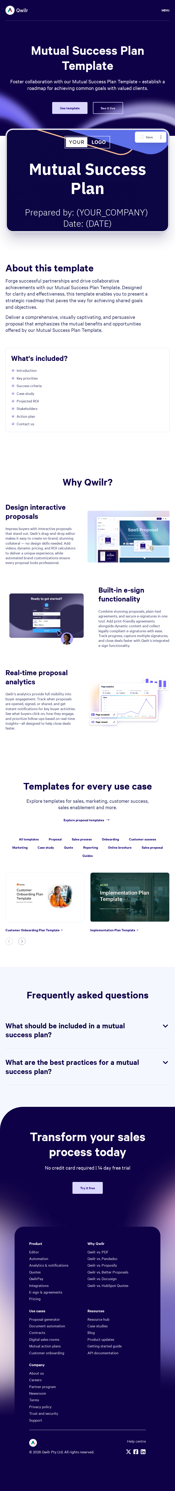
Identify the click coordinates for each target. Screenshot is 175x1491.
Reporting (90, 847)
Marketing (20, 847)
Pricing (35, 1298)
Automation (38, 1258)
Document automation (47, 1325)
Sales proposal (152, 847)
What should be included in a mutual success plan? (87, 1030)
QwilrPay (36, 1278)
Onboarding (110, 839)
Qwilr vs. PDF (98, 1251)
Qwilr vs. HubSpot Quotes (108, 1285)
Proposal (55, 839)
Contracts (37, 1332)
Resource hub (98, 1319)
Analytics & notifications (48, 1265)
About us (36, 1373)
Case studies (98, 1325)
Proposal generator (44, 1319)
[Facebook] (136, 1451)
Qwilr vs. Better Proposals (108, 1271)
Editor (34, 1251)
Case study (46, 847)
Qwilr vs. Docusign (102, 1278)
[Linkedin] (143, 1451)
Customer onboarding (46, 1352)
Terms (34, 1399)
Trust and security (43, 1413)
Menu (166, 10)
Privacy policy (40, 1406)
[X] (128, 1451)
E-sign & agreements (45, 1291)
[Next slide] (22, 941)
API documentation (103, 1352)
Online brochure (120, 847)
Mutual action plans (45, 1345)
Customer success (142, 839)
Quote (68, 847)
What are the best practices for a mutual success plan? (87, 1067)
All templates (29, 839)
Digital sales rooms (44, 1339)
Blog (91, 1332)
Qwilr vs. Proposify (102, 1265)
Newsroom (37, 1393)
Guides (87, 855)
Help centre (136, 1441)
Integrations (39, 1285)
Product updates (101, 1339)
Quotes (35, 1271)
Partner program (42, 1386)
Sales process (82, 839)
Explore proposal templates (87, 820)
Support (35, 1420)
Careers (35, 1379)
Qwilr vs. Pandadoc (103, 1258)
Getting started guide (105, 1345)
